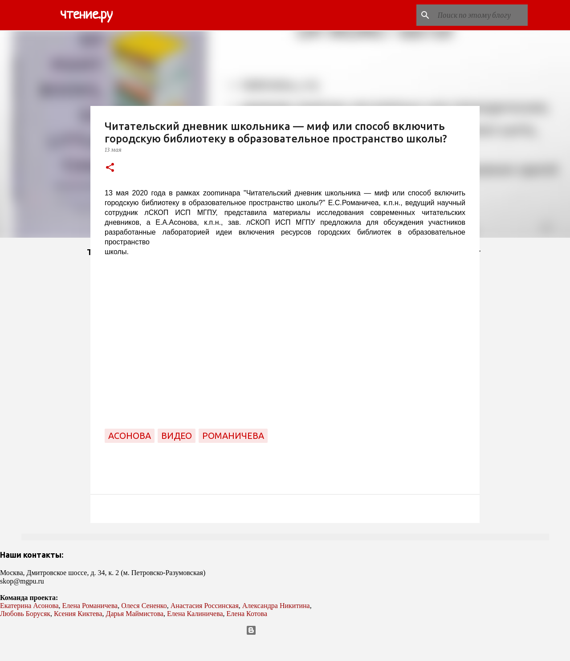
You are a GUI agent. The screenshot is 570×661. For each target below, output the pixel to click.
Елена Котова (247, 613)
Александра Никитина (276, 605)
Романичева (233, 435)
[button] (110, 168)
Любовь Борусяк (25, 613)
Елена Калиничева (195, 613)
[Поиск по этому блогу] (481, 15)
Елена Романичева (90, 605)
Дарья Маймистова (135, 613)
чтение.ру (86, 15)
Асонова (129, 435)
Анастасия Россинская (205, 605)
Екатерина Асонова (29, 605)
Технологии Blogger (285, 630)
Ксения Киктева (78, 613)
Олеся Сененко (144, 605)
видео (176, 435)
